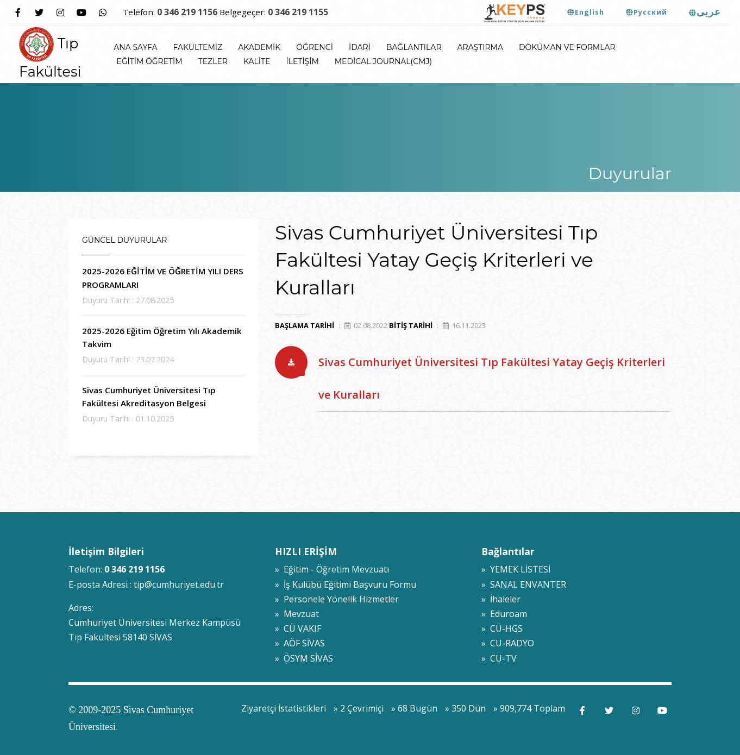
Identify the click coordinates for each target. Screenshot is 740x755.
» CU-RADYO (507, 643)
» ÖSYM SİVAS (304, 658)
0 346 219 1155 (298, 12)
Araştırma (480, 47)
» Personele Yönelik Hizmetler (337, 599)
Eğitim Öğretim (149, 61)
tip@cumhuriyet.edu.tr (179, 584)
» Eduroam (504, 614)
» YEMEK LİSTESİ (515, 569)
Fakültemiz (198, 47)
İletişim (302, 61)
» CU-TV (499, 658)
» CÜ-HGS (502, 628)
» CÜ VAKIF (298, 628)
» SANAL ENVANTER (523, 584)
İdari (360, 47)
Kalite (257, 61)
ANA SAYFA (135, 47)
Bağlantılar (414, 47)
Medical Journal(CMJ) (383, 61)
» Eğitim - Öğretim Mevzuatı (332, 569)
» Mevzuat (297, 614)
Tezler (213, 61)
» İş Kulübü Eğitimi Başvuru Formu (345, 584)
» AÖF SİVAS (300, 643)
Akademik (259, 47)
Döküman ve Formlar (567, 47)
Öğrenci (314, 47)
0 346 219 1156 (187, 12)
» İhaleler (500, 599)
